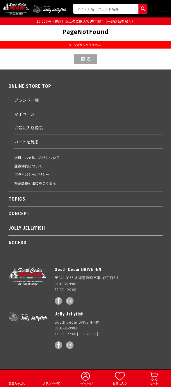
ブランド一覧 (26, 100)
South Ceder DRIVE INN (16, 8)
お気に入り (120, 383)
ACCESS (17, 242)
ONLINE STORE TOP (29, 86)
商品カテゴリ (17, 383)
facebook (58, 301)
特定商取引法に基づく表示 (35, 183)
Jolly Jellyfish (49, 8)
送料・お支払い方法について (37, 157)
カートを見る (26, 142)
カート (153, 383)
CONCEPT (19, 213)
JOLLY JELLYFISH (26, 228)
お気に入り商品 (28, 128)
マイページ (24, 114)
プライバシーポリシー (31, 174)
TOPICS (16, 199)
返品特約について (28, 165)
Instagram (70, 301)
